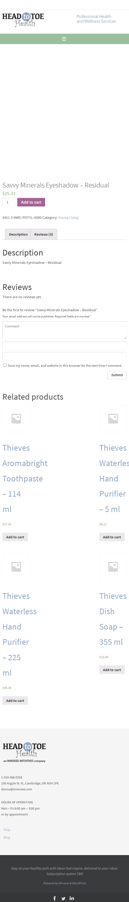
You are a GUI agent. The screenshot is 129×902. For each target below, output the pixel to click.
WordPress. (79, 883)
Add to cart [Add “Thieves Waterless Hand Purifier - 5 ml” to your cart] (112, 537)
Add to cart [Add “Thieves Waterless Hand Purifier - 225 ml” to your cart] (15, 700)
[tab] (18, 234)
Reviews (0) (43, 234)
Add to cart (31, 202)
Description (18, 234)
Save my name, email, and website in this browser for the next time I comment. (65, 365)
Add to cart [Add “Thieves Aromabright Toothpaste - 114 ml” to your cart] (15, 537)
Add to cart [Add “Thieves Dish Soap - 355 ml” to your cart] (112, 669)
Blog (7, 837)
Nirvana (64, 883)
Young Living (68, 217)
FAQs (7, 830)
